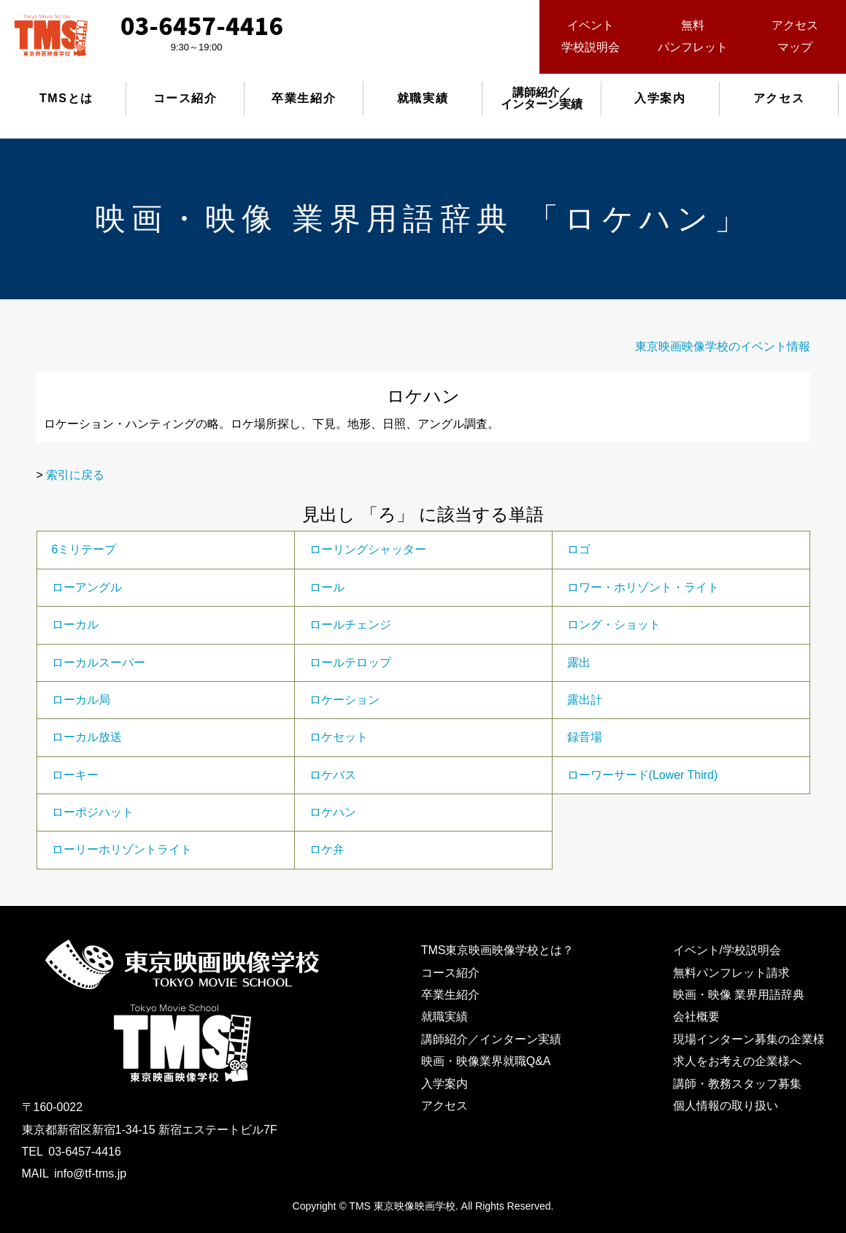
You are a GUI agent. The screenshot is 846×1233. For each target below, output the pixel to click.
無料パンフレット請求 (731, 973)
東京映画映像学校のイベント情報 (722, 346)
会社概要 (696, 1016)
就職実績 (422, 98)
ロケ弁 (327, 849)
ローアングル (87, 587)
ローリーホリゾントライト (122, 849)
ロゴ (579, 549)
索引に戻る (75, 475)
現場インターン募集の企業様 (749, 1039)
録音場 (584, 737)
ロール (327, 587)
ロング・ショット (614, 624)
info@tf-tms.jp (90, 1173)
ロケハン (332, 812)
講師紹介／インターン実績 (491, 1039)
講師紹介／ (541, 98)
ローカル (75, 624)
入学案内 (659, 98)
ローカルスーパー (98, 662)
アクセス (778, 98)
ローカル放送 (87, 737)
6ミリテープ (84, 549)
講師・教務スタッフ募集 (737, 1084)
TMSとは (66, 98)
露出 (579, 662)
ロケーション (344, 700)
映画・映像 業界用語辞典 (738, 994)
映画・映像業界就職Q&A (486, 1061)
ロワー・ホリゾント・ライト (643, 587)
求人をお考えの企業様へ (737, 1061)
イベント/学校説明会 (727, 950)
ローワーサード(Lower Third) (642, 775)
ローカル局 (81, 700)
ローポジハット (93, 812)
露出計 (584, 700)
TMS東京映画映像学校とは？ (497, 950)
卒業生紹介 (304, 98)
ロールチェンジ (350, 624)
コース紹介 (185, 98)
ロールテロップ (350, 662)
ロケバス (332, 775)
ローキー (75, 775)
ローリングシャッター (367, 549)
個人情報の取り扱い (725, 1105)
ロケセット (338, 737)
